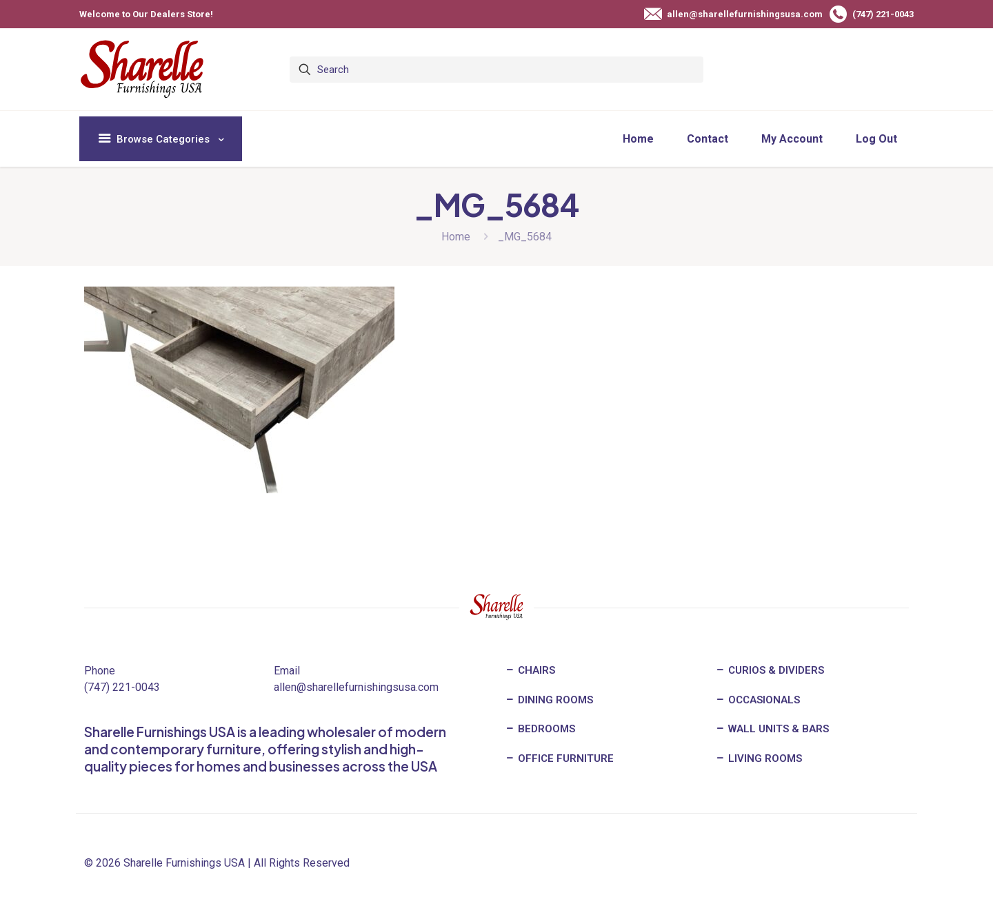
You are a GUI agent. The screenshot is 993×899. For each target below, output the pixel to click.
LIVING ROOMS (758, 758)
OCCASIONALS (757, 700)
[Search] (496, 69)
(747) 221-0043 (122, 687)
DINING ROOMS (549, 700)
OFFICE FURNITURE (559, 758)
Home (455, 236)
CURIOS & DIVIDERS (769, 670)
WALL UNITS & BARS (772, 729)
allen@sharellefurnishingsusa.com (356, 687)
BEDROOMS (540, 729)
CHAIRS (530, 670)
